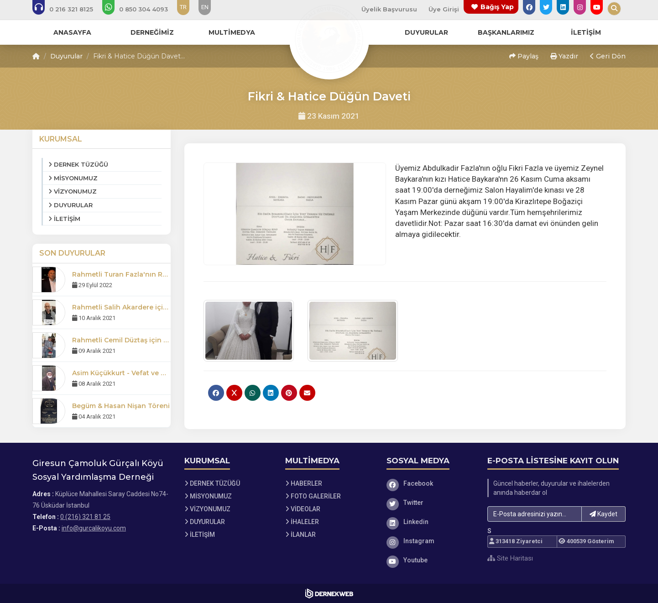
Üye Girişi (443, 9)
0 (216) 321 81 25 (85, 516)
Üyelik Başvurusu (389, 9)
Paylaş (523, 56)
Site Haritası (510, 558)
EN (205, 7)
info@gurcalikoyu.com (94, 528)
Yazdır (564, 56)
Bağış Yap (497, 7)
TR (183, 7)
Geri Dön (608, 56)
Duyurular (66, 56)
